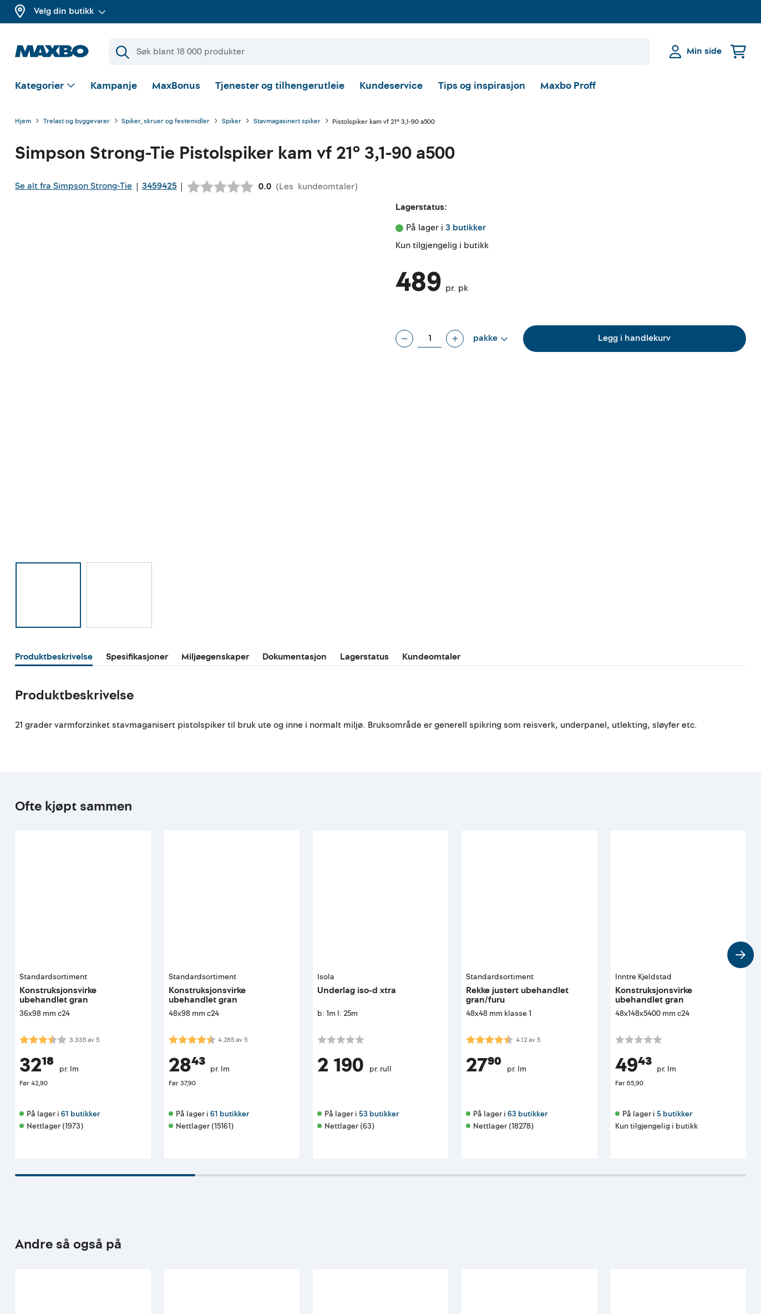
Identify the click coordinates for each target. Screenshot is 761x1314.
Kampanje (113, 86)
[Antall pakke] (430, 339)
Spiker (231, 121)
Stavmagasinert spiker (287, 121)
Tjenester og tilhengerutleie (279, 86)
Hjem (23, 121)
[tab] (54, 658)
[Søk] (379, 51)
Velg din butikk (70, 11)
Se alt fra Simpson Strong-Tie (73, 186)
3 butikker (465, 227)
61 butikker (80, 1114)
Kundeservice (391, 86)
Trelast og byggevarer (76, 121)
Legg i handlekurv (634, 338)
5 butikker (674, 1114)
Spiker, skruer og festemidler (165, 121)
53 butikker (379, 1114)
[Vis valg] (45, 86)
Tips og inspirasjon (481, 86)
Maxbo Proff (568, 86)
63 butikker (527, 1114)
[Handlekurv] (738, 51)
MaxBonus (176, 86)
